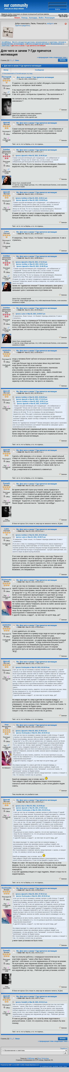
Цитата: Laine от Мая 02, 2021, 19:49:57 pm (30, 314)
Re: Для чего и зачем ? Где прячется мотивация (37, 123)
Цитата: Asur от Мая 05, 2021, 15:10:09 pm (30, 806)
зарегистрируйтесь (22, 26)
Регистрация (50, 18)
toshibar (6, 150)
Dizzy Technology (43, 1058)
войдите (50, 24)
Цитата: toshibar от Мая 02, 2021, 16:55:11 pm (31, 198)
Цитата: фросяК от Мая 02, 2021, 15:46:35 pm (31, 155)
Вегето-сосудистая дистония (38, 44)
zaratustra (6, 350)
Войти (41, 18)
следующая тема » (60, 57)
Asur (6, 725)
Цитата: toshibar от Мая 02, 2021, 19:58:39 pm (31, 397)
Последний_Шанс (9, 77)
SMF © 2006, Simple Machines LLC (27, 1065)
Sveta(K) (6, 483)
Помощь (24, 18)
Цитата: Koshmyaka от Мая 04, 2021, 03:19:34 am (32, 667)
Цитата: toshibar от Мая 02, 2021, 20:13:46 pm (31, 535)
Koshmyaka (6, 580)
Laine (6, 232)
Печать (63, 60)
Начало (17, 18)
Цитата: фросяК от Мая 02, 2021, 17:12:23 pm (31, 262)
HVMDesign (31, 1058)
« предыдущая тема (45, 57)
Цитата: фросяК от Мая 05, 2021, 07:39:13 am (31, 731)
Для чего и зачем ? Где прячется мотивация (28, 45)
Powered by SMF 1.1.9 (8, 1065)
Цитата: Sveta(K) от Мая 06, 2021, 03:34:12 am (31, 1002)
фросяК (6, 123)
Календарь (33, 18)
